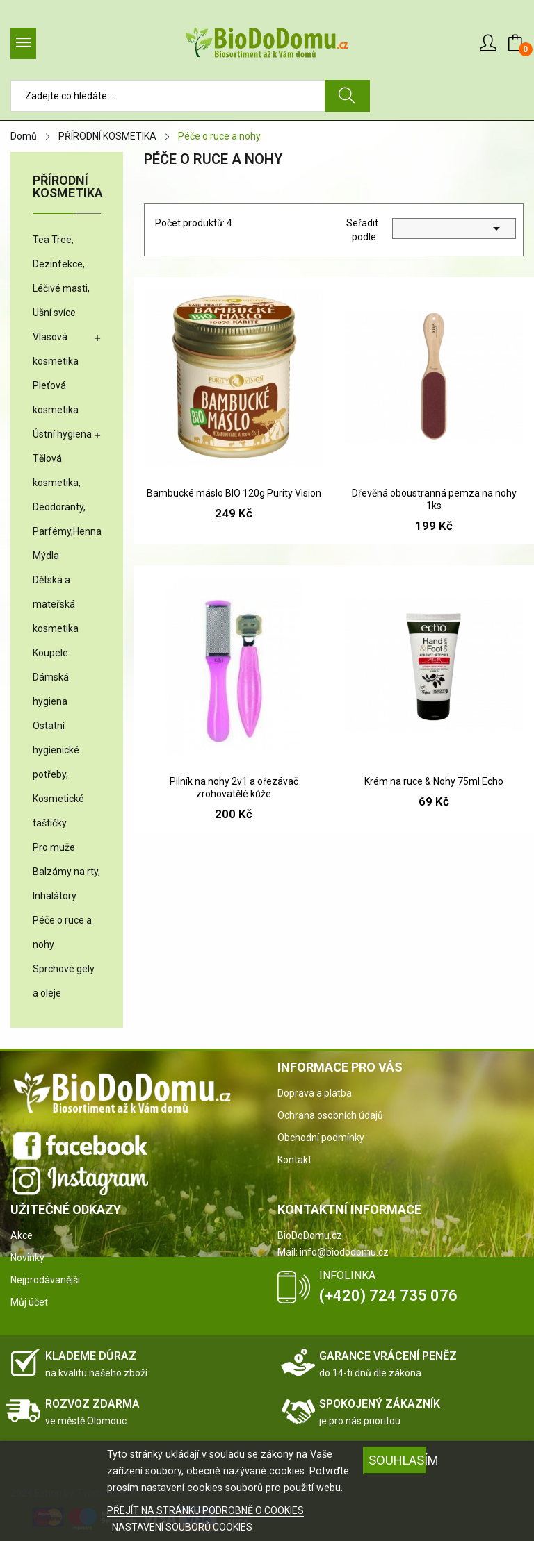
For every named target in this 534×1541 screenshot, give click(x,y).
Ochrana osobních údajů (330, 1115)
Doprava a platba (314, 1093)
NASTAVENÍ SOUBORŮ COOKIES (182, 1527)
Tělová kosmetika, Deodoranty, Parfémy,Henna (67, 495)
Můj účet (29, 1302)
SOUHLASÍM (398, 1460)
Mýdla (46, 555)
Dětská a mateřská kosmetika (56, 604)
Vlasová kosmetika (56, 349)
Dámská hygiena (51, 689)
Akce (21, 1235)
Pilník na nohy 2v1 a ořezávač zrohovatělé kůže (234, 787)
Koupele (50, 652)
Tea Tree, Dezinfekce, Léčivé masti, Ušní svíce (61, 276)
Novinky (27, 1257)
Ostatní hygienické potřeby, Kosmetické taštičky (58, 774)
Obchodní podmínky (320, 1137)
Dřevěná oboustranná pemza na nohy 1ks (434, 499)
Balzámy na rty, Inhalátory (66, 883)
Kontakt (294, 1159)
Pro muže (54, 847)
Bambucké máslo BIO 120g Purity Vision (234, 493)
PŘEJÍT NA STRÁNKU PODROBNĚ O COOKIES (205, 1510)
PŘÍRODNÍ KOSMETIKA (67, 187)
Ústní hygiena (62, 434)
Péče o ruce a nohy (62, 932)
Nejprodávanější (45, 1279)
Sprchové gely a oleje (64, 981)
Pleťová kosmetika (56, 397)
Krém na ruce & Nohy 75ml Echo (433, 781)
